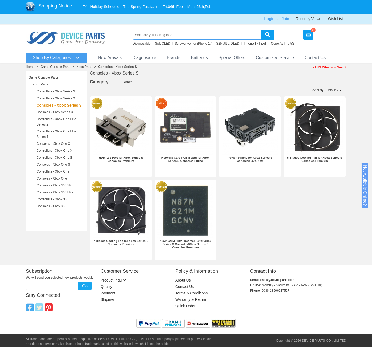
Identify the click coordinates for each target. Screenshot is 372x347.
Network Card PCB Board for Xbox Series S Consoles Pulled (185, 159)
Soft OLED (162, 43)
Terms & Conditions (191, 293)
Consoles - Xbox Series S (117, 67)
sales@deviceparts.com (277, 280)
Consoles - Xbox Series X (55, 112)
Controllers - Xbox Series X (56, 98)
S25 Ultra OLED (227, 43)
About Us (183, 280)
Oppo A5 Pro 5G (283, 43)
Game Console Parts (55, 67)
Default (331, 90)
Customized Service (275, 57)
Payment (108, 293)
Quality (106, 286)
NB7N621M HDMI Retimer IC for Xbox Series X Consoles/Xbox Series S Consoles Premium (185, 244)
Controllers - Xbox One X (54, 151)
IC (115, 82)
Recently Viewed (309, 19)
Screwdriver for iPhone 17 (193, 43)
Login (269, 19)
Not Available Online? (365, 185)
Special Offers (232, 57)
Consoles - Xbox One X (53, 144)
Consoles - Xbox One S (53, 164)
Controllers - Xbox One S (54, 157)
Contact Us (315, 57)
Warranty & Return (190, 299)
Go (85, 285)
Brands (173, 57)
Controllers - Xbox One (53, 171)
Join (285, 19)
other (128, 82)
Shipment (108, 299)
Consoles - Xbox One (52, 178)
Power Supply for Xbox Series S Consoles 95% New (250, 159)
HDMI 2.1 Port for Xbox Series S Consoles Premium (121, 159)
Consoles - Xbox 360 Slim (55, 185)
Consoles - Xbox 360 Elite (55, 192)
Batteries (199, 57)
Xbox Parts (84, 67)
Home (30, 67)
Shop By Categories (52, 57)
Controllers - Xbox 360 (52, 199)
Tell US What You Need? (328, 67)
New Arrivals (110, 57)
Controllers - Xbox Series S (56, 91)
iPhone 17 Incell (255, 43)
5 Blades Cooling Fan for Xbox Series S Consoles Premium (314, 159)
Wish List (335, 19)
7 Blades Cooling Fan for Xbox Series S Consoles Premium (120, 242)
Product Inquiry (113, 280)
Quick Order (185, 306)
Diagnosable (142, 43)
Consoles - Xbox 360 (51, 206)
